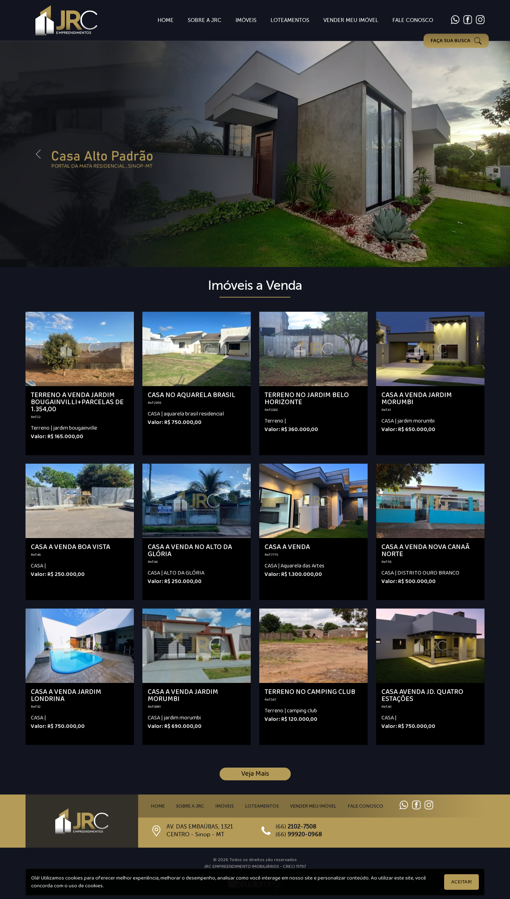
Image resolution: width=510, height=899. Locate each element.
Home (166, 20)
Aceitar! (461, 882)
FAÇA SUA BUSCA (456, 40)
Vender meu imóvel (313, 806)
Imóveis (246, 20)
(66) (296, 827)
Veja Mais (255, 774)
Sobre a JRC (204, 20)
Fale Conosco (412, 20)
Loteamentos (290, 20)
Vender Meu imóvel (350, 20)
